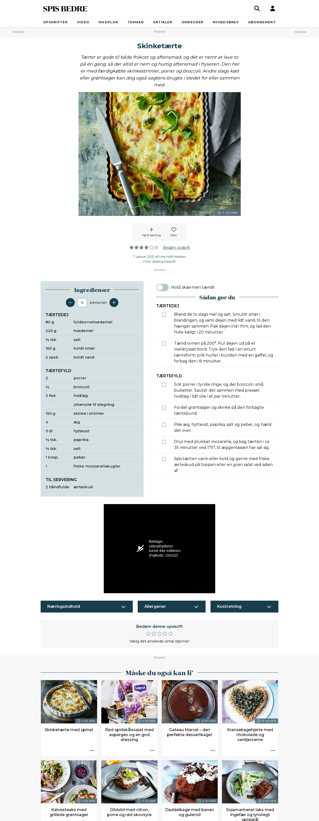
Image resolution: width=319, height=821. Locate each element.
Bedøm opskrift (176, 247)
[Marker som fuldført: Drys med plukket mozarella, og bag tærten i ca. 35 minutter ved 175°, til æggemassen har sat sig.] (164, 442)
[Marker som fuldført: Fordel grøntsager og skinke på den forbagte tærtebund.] (164, 408)
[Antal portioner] (82, 302)
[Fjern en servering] (70, 302)
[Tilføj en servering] (113, 302)
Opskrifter (55, 22)
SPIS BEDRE (65, 8)
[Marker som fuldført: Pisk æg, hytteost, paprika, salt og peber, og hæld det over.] (164, 425)
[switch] (162, 287)
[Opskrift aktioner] (92, 751)
